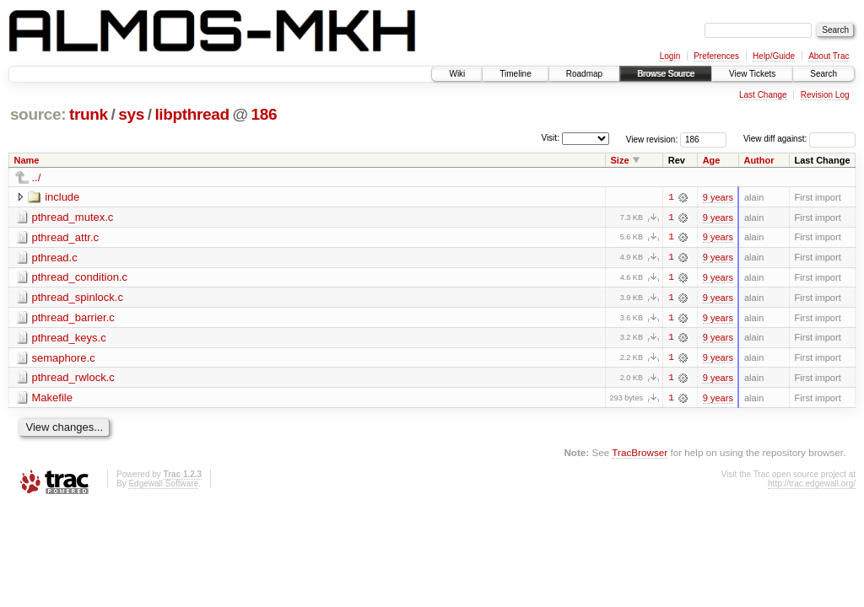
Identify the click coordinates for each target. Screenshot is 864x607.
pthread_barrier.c (73, 318)
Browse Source (665, 73)
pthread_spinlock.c (77, 298)
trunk (88, 114)
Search (823, 73)
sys (131, 114)
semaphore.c (63, 358)
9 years (718, 197)
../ (36, 177)
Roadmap (584, 73)
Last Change (763, 94)
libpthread (191, 114)
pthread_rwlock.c (73, 379)
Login (670, 56)
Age (712, 160)
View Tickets (752, 73)
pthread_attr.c (66, 237)
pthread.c (55, 257)
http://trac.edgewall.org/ (812, 485)
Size (620, 160)
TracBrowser (639, 454)
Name (27, 160)
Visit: (550, 137)
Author (758, 160)
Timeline (515, 73)
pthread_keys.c (69, 338)
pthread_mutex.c (73, 217)
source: (38, 114)
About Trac (828, 56)
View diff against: (799, 138)
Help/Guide (774, 56)
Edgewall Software (163, 485)
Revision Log (825, 94)
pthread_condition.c (79, 277)
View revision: (652, 138)
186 (264, 114)
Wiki (457, 73)
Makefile (52, 399)
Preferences (716, 56)
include (62, 197)
